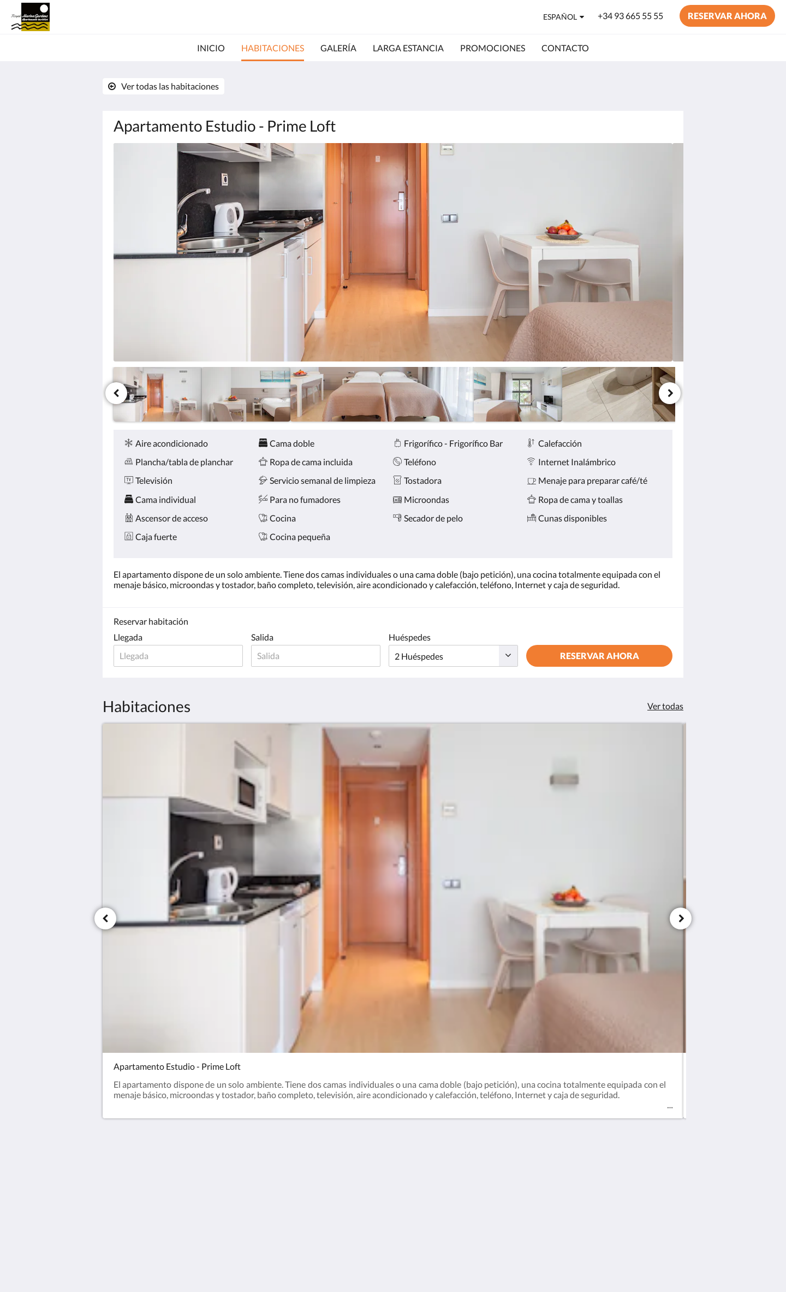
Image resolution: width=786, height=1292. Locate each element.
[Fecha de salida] (322, 656)
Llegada (128, 637)
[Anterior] (116, 393)
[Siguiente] (670, 393)
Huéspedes (418, 637)
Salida (266, 637)
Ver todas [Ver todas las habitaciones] (665, 706)
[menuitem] (211, 48)
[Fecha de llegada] (180, 656)
